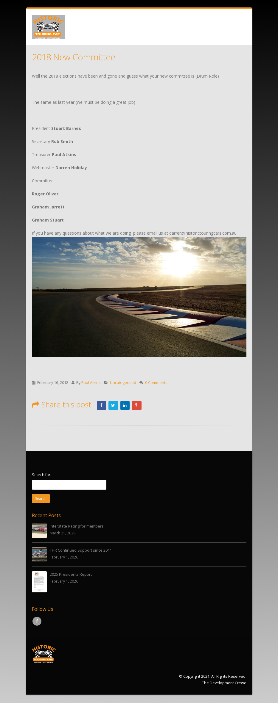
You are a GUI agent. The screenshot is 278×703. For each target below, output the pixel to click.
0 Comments (156, 382)
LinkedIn (125, 405)
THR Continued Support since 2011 (81, 550)
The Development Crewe (224, 683)
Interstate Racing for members (77, 526)
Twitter (113, 405)
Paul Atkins (91, 382)
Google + (137, 405)
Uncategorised (123, 382)
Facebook (101, 405)
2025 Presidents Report (71, 574)
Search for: (41, 474)
